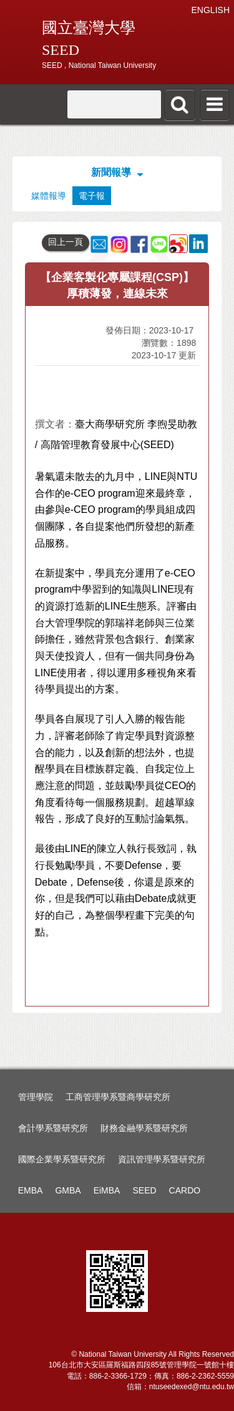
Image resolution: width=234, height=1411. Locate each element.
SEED (144, 1190)
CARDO (185, 1190)
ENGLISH (211, 10)
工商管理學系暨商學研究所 (118, 1097)
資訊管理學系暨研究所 (161, 1159)
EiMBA (107, 1190)
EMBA (30, 1190)
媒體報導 (48, 196)
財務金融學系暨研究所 (144, 1128)
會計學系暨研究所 (53, 1128)
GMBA (67, 1190)
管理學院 (35, 1097)
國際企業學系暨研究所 (61, 1159)
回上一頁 (65, 242)
